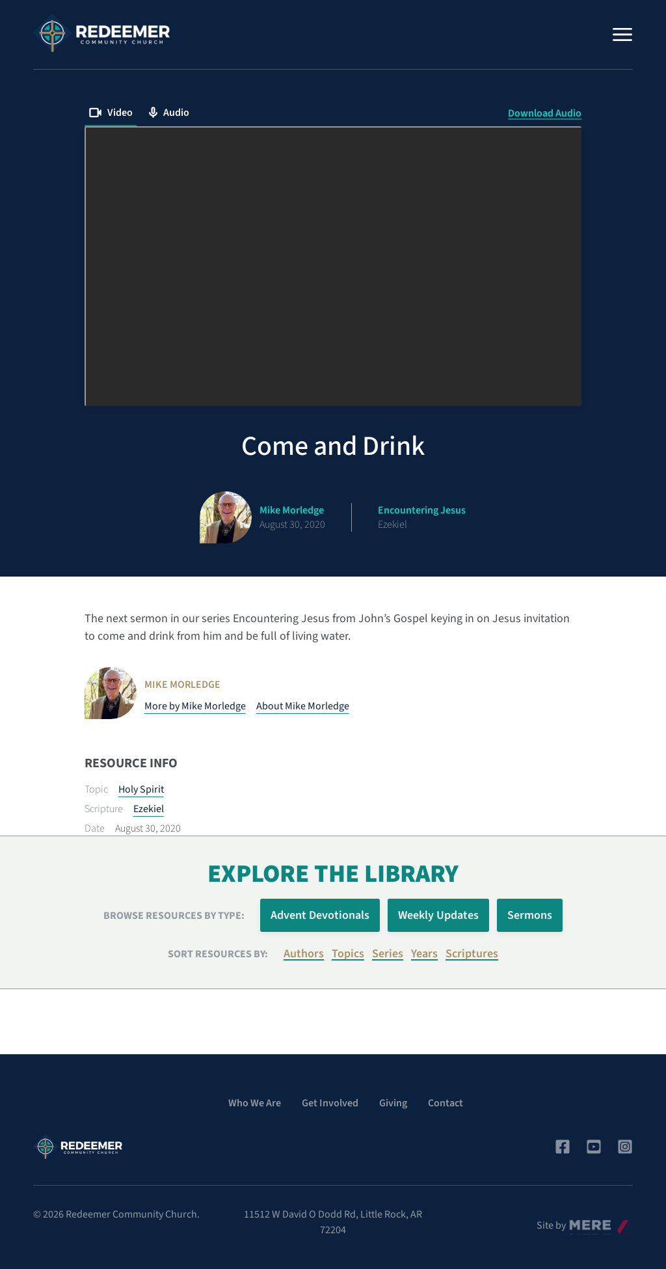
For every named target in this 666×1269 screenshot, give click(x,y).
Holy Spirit (141, 789)
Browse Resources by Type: (174, 915)
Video (110, 112)
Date (95, 828)
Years (424, 954)
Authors (304, 954)
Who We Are (254, 1103)
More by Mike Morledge (195, 706)
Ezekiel (148, 809)
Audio (168, 112)
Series (387, 954)
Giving (393, 1103)
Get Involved (330, 1103)
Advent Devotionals (320, 915)
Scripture (104, 809)
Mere (580, 1222)
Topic (96, 789)
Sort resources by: (218, 954)
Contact (445, 1103)
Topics (348, 954)
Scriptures (472, 954)
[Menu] (622, 34)
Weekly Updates (438, 915)
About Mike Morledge (302, 706)
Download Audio (544, 113)
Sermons (529, 915)
